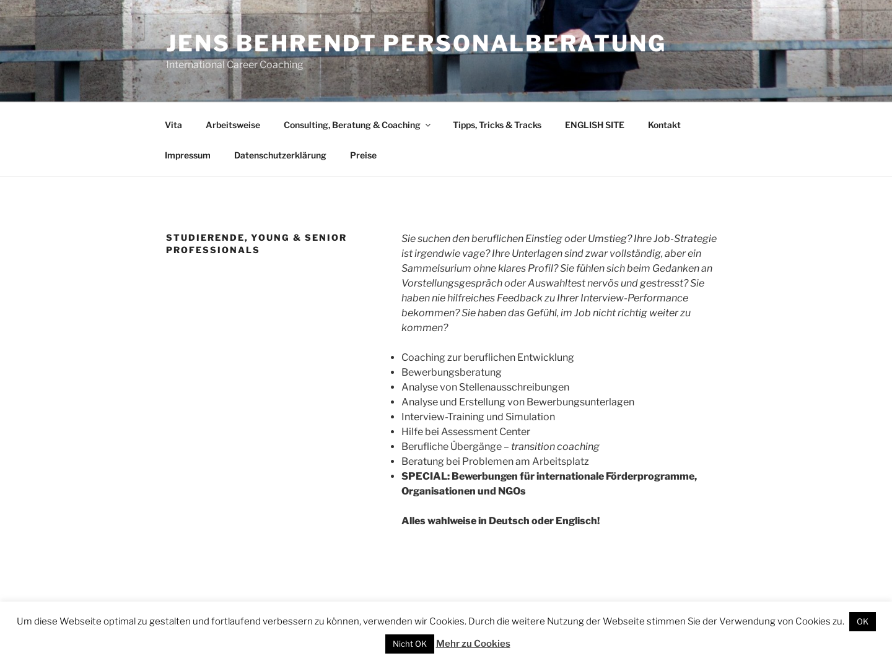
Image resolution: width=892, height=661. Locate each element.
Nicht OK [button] (410, 644)
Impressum (188, 155)
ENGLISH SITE (594, 124)
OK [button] (862, 621)
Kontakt (664, 124)
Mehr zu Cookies (473, 643)
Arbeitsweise (233, 124)
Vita (173, 124)
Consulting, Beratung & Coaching (358, 124)
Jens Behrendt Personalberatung (416, 43)
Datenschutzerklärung (280, 155)
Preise (363, 155)
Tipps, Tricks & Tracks (497, 124)
